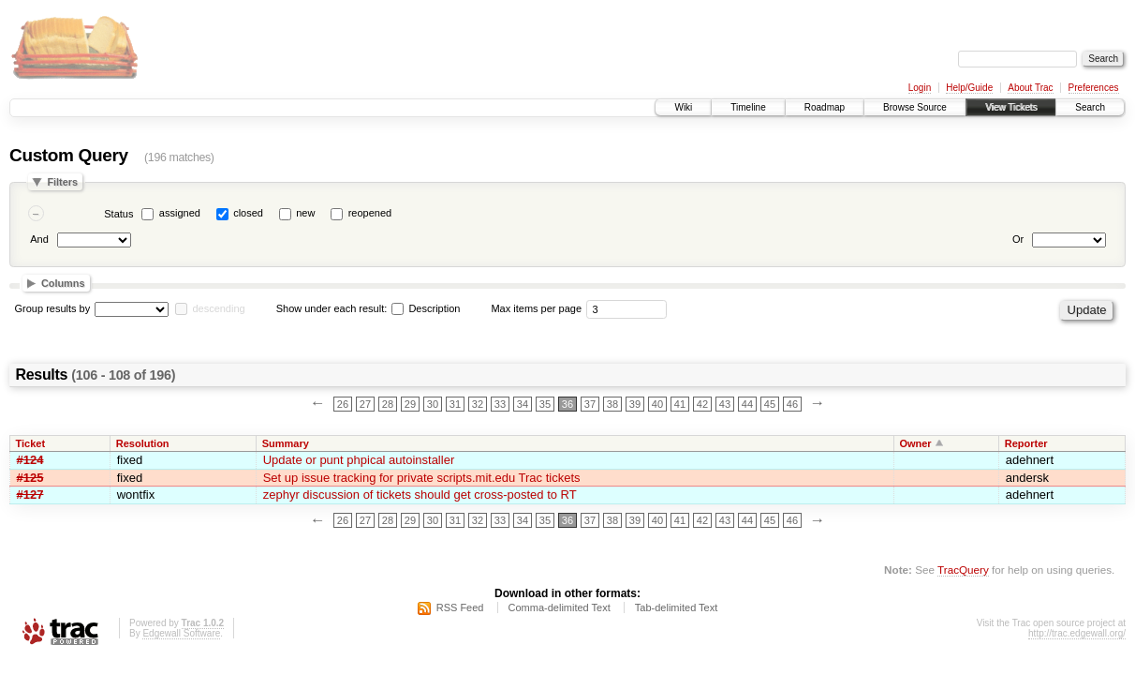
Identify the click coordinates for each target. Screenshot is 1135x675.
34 (522, 404)
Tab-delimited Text (676, 607)
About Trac (1030, 87)
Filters (62, 182)
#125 (30, 478)
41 (679, 404)
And (39, 239)
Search (1090, 107)
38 (612, 404)
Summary (285, 443)
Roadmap (824, 107)
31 (455, 404)
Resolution (143, 443)
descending (218, 308)
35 (545, 404)
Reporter (1026, 443)
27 (365, 404)
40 (657, 404)
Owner (915, 443)
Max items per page (536, 308)
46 (792, 404)
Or (1018, 239)
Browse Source (915, 107)
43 (724, 404)
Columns (63, 283)
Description (425, 308)
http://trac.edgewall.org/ (1077, 633)
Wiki (683, 107)
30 (432, 404)
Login (919, 87)
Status (118, 213)
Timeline (747, 107)
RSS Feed (460, 607)
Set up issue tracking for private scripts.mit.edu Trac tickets (422, 478)
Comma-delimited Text (560, 607)
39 (635, 404)
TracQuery (963, 569)
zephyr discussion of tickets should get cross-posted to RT (420, 495)
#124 (30, 460)
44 (747, 404)
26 (342, 404)
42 (702, 404)
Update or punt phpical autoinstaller (359, 460)
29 (410, 404)
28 (387, 404)
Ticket (31, 443)
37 (590, 404)
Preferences (1094, 87)
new (305, 212)
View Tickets (1011, 107)
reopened (370, 212)
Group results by (53, 308)
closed (248, 212)
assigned (179, 212)
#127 (30, 495)
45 (769, 404)
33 (500, 404)
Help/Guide (969, 87)
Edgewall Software (181, 633)
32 (477, 404)
